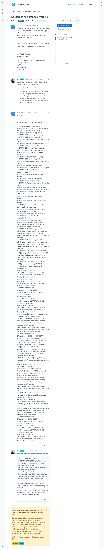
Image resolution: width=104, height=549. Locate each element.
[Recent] (2, 5)
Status (75, 4)
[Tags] (2, 9)
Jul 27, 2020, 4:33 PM (36, 451)
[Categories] (2, 2)
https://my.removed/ (33, 332)
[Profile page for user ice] (13, 27)
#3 (48, 112)
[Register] (101, 5)
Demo (81, 4)
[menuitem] (101, 2)
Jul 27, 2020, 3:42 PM (36, 79)
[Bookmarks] (2, 16)
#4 (48, 451)
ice (17, 26)
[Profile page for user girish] (13, 80)
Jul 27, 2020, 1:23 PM (30, 26)
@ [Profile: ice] (18, 82)
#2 (48, 79)
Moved (13, 20)
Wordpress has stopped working (36, 454)
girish (18, 79)
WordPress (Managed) (32, 20)
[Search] (2, 20)
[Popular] (2, 13)
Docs (86, 4)
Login (21, 543)
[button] (2, 543)
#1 (48, 26)
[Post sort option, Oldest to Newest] (64, 29)
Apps (69, 4)
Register (15, 543)
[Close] (47, 510)
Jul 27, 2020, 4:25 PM (30, 112)
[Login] (101, 2)
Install (91, 4)
